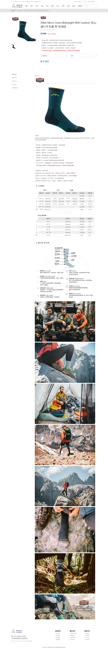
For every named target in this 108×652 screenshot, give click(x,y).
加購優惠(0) (15, 87)
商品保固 (86, 639)
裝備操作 (57, 635)
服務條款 (72, 635)
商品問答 (14, 77)
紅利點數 (86, 635)
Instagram (23, 641)
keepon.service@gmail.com (34, 1)
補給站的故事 (73, 633)
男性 (32, 6)
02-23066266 (15, 1)
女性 (37, 6)
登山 (48, 6)
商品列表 (13, 10)
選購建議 (57, 639)
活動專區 (81, 6)
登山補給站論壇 (29, 641)
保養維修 (57, 637)
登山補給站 (77, 1)
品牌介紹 (14, 81)
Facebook (19, 641)
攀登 (53, 6)
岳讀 (69, 6)
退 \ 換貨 (86, 637)
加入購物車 (45, 61)
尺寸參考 (14, 84)
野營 (64, 6)
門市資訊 (72, 639)
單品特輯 (57, 633)
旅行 (58, 6)
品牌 (27, 6)
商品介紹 (14, 74)
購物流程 (86, 633)
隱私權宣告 (73, 637)
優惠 (74, 6)
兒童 (43, 6)
